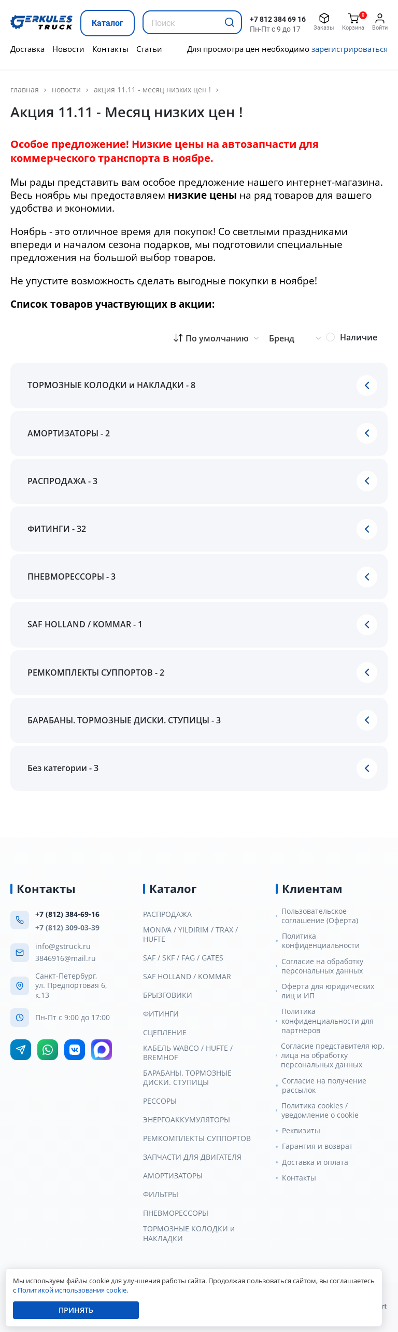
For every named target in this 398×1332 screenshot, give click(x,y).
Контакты (110, 49)
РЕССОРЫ (160, 1101)
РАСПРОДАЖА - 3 (62, 481)
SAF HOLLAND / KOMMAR (187, 976)
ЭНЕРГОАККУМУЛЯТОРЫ (186, 1119)
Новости (68, 49)
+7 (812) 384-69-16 (67, 914)
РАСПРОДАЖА (167, 914)
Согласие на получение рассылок (324, 1085)
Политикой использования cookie (72, 1290)
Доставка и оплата (315, 1162)
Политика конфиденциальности (321, 940)
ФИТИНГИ (161, 1014)
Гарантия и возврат (317, 1146)
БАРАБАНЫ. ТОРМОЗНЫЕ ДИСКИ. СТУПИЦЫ (187, 1077)
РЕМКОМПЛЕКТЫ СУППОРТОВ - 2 (95, 672)
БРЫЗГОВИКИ (167, 995)
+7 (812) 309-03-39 (67, 927)
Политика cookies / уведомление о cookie (320, 1110)
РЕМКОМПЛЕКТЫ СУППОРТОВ (197, 1138)
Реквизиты (301, 1130)
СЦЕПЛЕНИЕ (165, 1032)
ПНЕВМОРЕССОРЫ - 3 (71, 576)
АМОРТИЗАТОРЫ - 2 (68, 433)
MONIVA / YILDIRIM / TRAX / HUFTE (190, 934)
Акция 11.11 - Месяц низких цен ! (152, 89)
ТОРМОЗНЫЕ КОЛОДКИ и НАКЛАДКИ (189, 1233)
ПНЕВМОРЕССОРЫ (175, 1213)
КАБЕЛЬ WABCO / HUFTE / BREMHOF (188, 1052)
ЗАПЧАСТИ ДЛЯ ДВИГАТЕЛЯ (192, 1157)
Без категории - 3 (62, 768)
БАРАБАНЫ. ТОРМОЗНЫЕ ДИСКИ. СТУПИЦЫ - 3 (124, 720)
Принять (76, 1310)
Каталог (107, 23)
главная (24, 89)
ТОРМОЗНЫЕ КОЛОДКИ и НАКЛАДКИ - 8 (111, 385)
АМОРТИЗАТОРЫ (173, 1175)
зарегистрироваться (349, 49)
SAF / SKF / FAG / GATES (183, 958)
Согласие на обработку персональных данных (322, 966)
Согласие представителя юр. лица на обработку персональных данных (333, 1055)
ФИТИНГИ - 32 (56, 528)
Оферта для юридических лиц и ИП (327, 991)
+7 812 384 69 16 (278, 19)
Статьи (149, 49)
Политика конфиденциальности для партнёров (327, 1021)
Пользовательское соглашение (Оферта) (319, 916)
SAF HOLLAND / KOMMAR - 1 (85, 624)
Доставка (27, 49)
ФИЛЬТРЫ (160, 1194)
